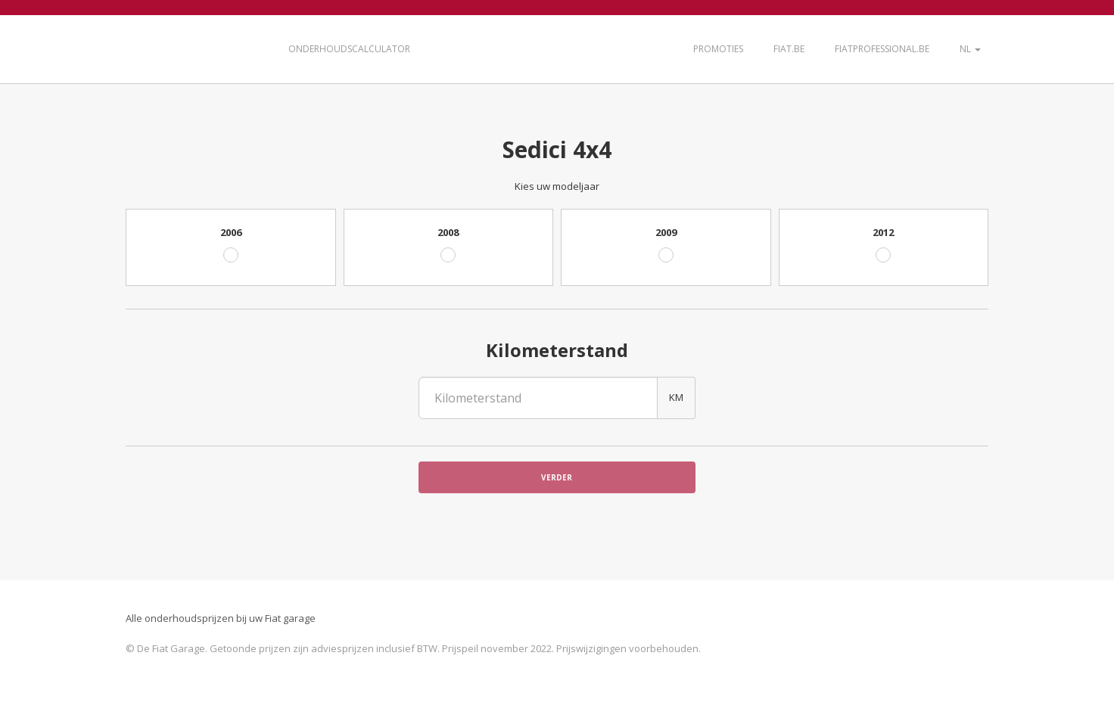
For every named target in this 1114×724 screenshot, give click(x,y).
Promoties (718, 48)
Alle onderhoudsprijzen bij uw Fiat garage (221, 618)
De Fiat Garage (194, 49)
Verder (556, 477)
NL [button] (970, 48)
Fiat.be (788, 48)
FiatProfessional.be (882, 48)
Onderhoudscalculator (349, 48)
